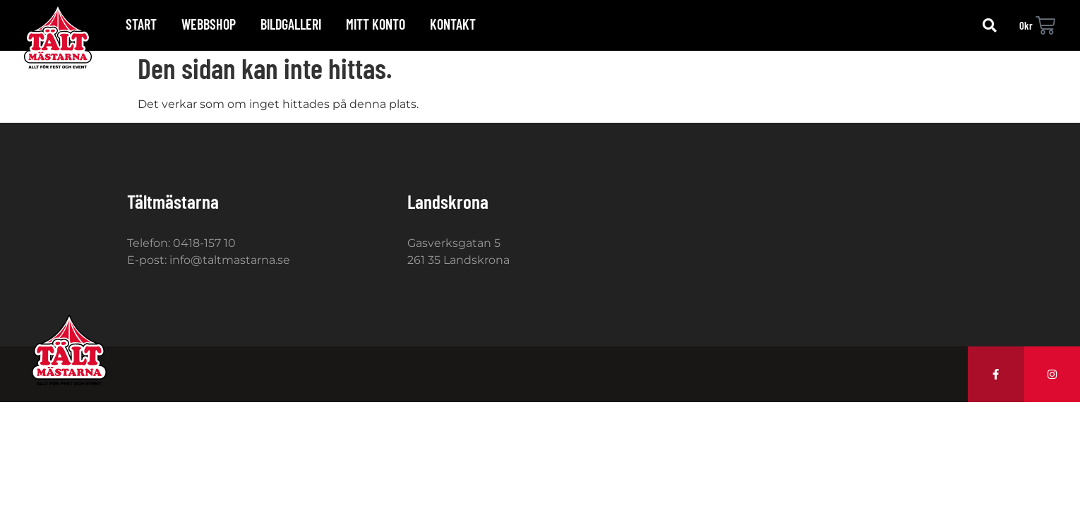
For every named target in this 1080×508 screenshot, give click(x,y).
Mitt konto (375, 24)
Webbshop (208, 24)
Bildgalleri (290, 24)
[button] (989, 25)
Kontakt (453, 24)
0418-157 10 (204, 243)
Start (141, 24)
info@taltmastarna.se (229, 260)
